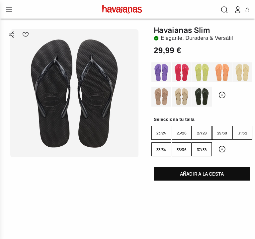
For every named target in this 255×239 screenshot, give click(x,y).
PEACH (222, 73)
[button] (224, 10)
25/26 (182, 132)
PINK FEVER (182, 73)
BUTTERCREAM (242, 73)
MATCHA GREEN (202, 73)
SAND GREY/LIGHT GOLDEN (182, 97)
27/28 (202, 132)
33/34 (161, 149)
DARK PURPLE (161, 73)
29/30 (222, 132)
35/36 (182, 149)
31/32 (242, 132)
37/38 (202, 149)
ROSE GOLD (161, 97)
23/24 (161, 132)
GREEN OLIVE (202, 97)
